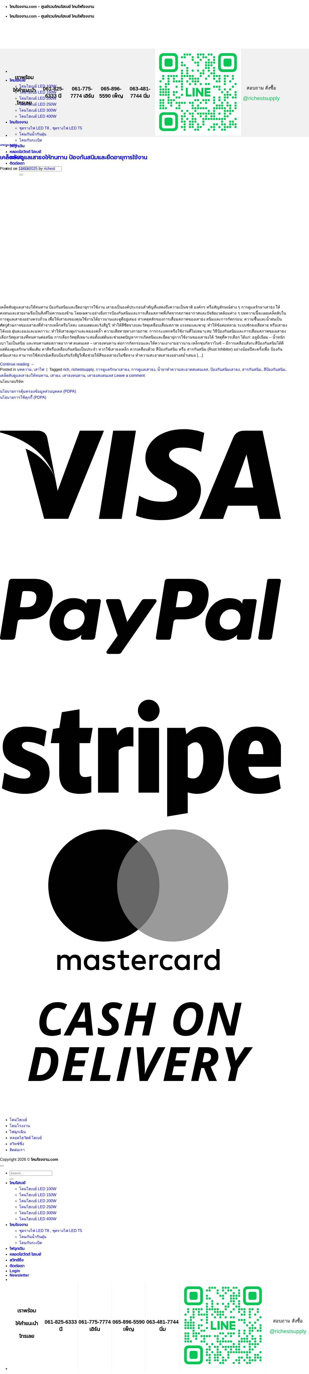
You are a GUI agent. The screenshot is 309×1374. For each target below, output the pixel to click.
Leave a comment (129, 375)
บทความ (4, 144)
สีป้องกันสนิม (274, 369)
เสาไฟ (14, 144)
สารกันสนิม (251, 369)
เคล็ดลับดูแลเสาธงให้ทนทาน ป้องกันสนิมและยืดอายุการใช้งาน (73, 157)
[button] (19, 1275)
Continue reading (17, 364)
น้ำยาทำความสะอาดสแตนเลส (182, 369)
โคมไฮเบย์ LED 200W (37, 98)
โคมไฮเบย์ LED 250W (37, 104)
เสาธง (55, 375)
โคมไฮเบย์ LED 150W (37, 92)
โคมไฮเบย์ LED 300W (37, 110)
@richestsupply (261, 98)
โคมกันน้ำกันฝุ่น (32, 134)
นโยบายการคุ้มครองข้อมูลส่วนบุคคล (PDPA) (38, 391)
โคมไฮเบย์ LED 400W (37, 116)
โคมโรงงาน (19, 122)
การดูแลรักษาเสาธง (112, 369)
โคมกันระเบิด (30, 140)
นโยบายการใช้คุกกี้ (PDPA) (23, 397)
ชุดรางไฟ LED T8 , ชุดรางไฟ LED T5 (50, 128)
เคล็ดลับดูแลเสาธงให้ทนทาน (24, 375)
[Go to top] (2, 1166)
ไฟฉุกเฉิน (17, 146)
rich (66, 369)
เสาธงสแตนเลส (100, 375)
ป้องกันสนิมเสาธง (225, 369)
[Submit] (11, 1179)
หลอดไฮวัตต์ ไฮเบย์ (25, 152)
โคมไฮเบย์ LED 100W (37, 86)
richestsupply (83, 369)
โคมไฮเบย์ (18, 1120)
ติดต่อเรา (17, 163)
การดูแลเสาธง (143, 369)
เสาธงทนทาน (73, 375)
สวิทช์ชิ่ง (17, 1144)
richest (49, 169)
